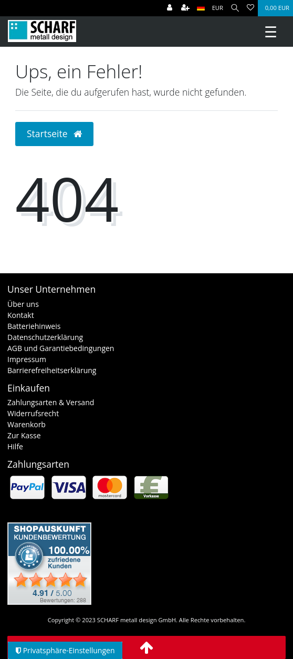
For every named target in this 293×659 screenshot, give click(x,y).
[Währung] (217, 8)
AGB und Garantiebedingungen (60, 348)
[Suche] (235, 8)
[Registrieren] (185, 8)
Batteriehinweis (33, 326)
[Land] (200, 8)
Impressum (26, 359)
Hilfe (15, 446)
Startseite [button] (54, 133)
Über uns (23, 304)
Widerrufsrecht (33, 413)
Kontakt (20, 315)
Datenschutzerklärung (45, 337)
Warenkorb (26, 424)
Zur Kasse (24, 435)
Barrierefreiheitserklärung (51, 370)
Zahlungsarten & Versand (50, 402)
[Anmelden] (169, 8)
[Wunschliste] (250, 8)
